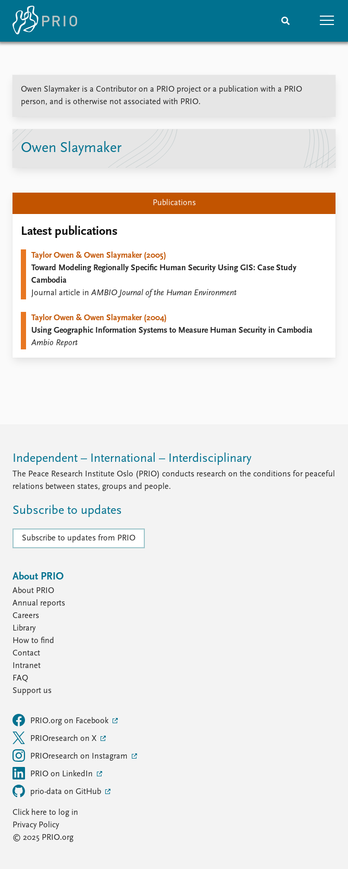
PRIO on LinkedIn (54, 773)
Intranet (27, 666)
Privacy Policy (36, 825)
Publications (174, 203)
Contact (26, 653)
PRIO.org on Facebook (61, 720)
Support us (32, 691)
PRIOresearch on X (55, 738)
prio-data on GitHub (58, 791)
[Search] (285, 21)
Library (24, 628)
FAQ (20, 678)
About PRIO (33, 591)
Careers (26, 616)
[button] (327, 21)
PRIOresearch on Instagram (71, 755)
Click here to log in (45, 813)
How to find (33, 641)
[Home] (45, 21)
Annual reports (39, 603)
